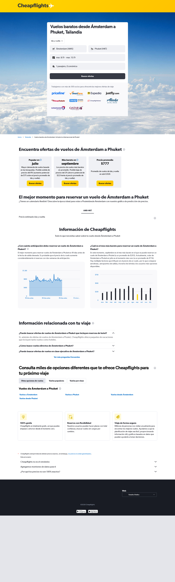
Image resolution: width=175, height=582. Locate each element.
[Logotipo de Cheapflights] (33, 6)
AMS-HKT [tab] (87, 208)
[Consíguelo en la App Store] (93, 509)
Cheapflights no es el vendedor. (89, 459)
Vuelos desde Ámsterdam (122, 392)
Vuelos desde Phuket (28, 396)
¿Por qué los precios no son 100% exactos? (89, 469)
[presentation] (124, 147)
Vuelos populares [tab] (56, 378)
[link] (35, 181)
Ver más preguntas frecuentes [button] (67, 355)
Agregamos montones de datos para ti (89, 464)
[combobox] (57, 41)
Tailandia (28, 135)
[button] (67, 57)
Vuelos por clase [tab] (77, 378)
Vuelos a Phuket (72, 392)
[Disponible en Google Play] (81, 509)
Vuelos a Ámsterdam (28, 392)
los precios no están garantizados (79, 452)
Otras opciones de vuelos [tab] (32, 378)
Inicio (20, 135)
